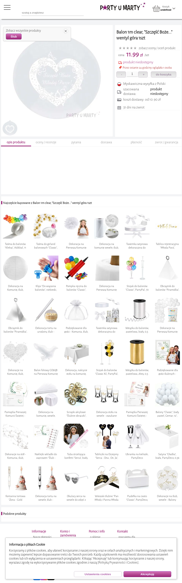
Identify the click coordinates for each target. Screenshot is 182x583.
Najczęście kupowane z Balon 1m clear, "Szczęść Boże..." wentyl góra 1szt (47, 203)
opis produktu (16, 142)
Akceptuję (147, 574)
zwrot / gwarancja (166, 142)
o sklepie (95, 537)
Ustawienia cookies (98, 574)
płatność (136, 142)
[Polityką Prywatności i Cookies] (118, 563)
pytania (76, 142)
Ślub (14, 36)
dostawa (106, 142)
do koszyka (163, 74)
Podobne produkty (14, 514)
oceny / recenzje (46, 142)
